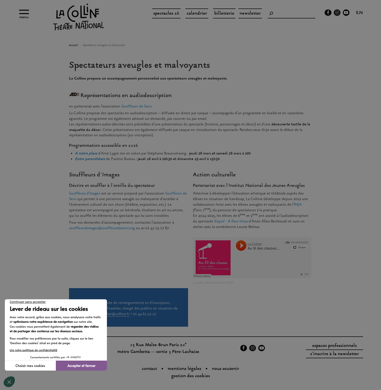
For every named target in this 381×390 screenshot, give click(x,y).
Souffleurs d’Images (85, 193)
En (77, 159)
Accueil (73, 45)
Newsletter (250, 13)
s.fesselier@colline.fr (113, 314)
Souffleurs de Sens (136, 106)
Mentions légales (184, 369)
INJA (298, 204)
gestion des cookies (190, 376)
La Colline (198, 282)
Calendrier (197, 13)
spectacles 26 (166, 13)
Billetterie (224, 13)
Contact (149, 369)
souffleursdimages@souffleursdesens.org (102, 228)
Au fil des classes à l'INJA (219, 282)
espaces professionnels (334, 346)
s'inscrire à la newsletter (334, 354)
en (359, 13)
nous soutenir (225, 369)
